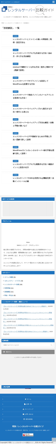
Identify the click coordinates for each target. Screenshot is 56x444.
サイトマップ (28, 409)
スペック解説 (8, 277)
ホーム (28, 399)
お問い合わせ (28, 414)
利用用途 (7, 288)
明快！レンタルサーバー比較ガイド (28, 426)
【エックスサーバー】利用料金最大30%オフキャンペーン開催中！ (25, 306)
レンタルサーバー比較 (11, 284)
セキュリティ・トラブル (12, 281)
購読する (7, 352)
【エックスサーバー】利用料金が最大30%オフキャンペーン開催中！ (26, 331)
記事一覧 (28, 404)
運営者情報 (28, 419)
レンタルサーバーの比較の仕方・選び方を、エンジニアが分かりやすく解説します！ (28, 430)
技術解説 (7, 292)
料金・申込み (8, 295)
